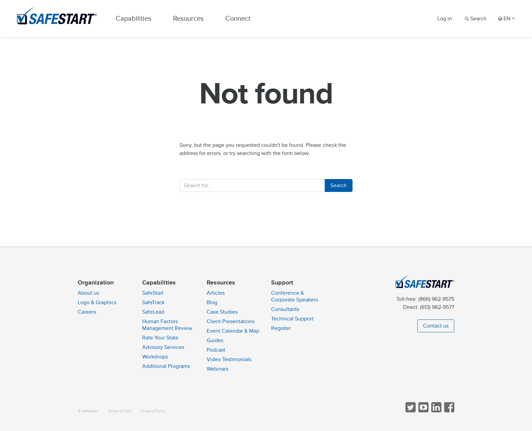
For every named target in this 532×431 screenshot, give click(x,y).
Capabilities (133, 18)
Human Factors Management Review (167, 325)
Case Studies (222, 312)
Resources (188, 18)
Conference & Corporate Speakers (294, 296)
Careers (87, 312)
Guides (215, 340)
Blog (212, 302)
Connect (237, 18)
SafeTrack (153, 302)
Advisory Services (163, 347)
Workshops (155, 356)
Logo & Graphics (97, 302)
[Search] (475, 18)
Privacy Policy (153, 411)
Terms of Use (119, 411)
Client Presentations (230, 321)
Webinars (217, 369)
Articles (216, 293)
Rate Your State (160, 337)
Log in (444, 18)
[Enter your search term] (252, 185)
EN (506, 18)
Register (281, 328)
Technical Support (292, 318)
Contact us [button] (436, 325)
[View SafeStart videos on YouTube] (423, 410)
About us (88, 293)
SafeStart (153, 293)
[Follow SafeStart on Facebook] (448, 410)
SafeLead (153, 312)
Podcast (216, 350)
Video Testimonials (229, 359)
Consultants (285, 309)
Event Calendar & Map (233, 331)
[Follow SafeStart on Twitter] (410, 410)
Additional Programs (166, 366)
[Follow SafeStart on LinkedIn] (435, 410)
